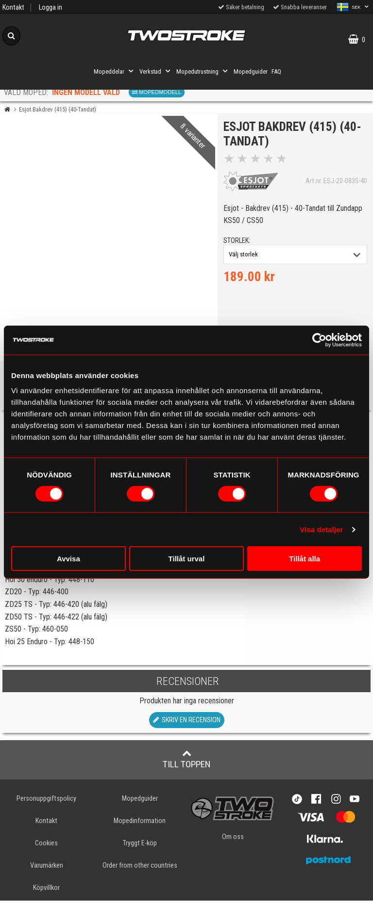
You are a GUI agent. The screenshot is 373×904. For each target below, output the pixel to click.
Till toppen (187, 762)
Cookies (46, 846)
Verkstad (155, 71)
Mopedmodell (156, 92)
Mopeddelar (115, 71)
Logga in (50, 7)
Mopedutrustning (203, 71)
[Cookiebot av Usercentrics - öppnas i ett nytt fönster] (319, 340)
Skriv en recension (186, 723)
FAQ (276, 71)
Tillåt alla (304, 559)
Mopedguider (251, 71)
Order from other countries (139, 869)
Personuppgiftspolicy (46, 802)
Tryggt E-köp (140, 846)
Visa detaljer (321, 529)
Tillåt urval (187, 559)
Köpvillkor (46, 891)
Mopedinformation (140, 824)
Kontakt (13, 7)
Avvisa (68, 559)
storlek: (238, 242)
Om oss (233, 840)
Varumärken (46, 869)
